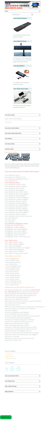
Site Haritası (8, 122)
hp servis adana (22, 295)
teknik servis (32, 295)
